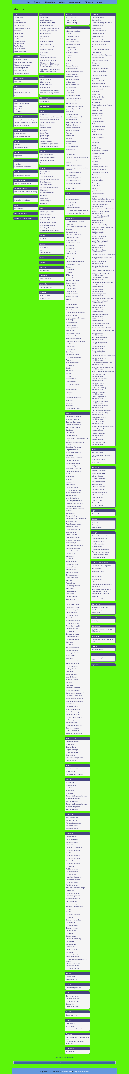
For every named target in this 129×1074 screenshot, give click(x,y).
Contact (70, 1058)
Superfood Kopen (71, 232)
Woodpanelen (70, 513)
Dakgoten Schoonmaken (74, 847)
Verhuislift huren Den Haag (48, 222)
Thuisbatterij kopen (72, 572)
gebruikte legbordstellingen (74, 106)
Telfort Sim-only (71, 17)
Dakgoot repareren (72, 949)
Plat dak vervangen (72, 885)
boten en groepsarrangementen (50, 119)
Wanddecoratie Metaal (73, 243)
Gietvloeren (69, 474)
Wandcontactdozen (72, 294)
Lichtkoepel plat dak (72, 653)
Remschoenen (44, 36)
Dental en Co (96, 63)
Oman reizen (44, 138)
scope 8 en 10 (70, 149)
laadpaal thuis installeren (48, 57)
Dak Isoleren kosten (98, 489)
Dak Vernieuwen (71, 874)
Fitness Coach (70, 976)
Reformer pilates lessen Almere (102, 105)
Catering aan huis (71, 760)
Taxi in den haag (45, 44)
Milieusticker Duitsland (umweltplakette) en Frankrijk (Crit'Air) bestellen (49, 64)
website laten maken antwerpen (102, 589)
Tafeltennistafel (71, 283)
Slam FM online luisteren (100, 68)
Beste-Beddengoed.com (22, 125)
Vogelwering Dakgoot (73, 586)
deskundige (96, 636)
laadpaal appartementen (74, 720)
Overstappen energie (98, 557)
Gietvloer (17, 20)
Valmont (68, 299)
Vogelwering (70, 556)
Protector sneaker (71, 336)
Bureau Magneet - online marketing (25, 192)
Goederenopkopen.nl (72, 36)
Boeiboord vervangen (73, 898)
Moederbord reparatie (99, 169)
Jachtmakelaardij (97, 89)
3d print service (71, 141)
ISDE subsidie (70, 484)
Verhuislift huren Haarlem (48, 217)
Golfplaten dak (70, 947)
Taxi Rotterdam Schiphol (22, 28)
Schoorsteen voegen (72, 607)
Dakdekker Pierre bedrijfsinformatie (103, 225)
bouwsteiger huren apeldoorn (49, 228)
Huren (42, 209)
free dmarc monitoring (73, 79)
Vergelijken (95, 467)
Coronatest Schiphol (20, 59)
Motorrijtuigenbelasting (47, 23)
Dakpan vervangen (72, 839)
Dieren (42, 236)
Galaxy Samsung (71, 23)
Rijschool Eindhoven (46, 25)
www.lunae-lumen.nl (46, 176)
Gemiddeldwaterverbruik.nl (100, 536)
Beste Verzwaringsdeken (22, 92)
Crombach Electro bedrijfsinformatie (103, 254)
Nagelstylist (18, 106)
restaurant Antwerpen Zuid (74, 758)
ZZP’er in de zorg (97, 39)
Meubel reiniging (71, 495)
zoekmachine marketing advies (102, 566)
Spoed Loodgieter (71, 561)
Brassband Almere (46, 220)
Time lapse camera (46, 184)
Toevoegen (37, 2)
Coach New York (97, 52)
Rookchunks (70, 744)
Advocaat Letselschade (73, 823)
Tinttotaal (43, 55)
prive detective (96, 177)
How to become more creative (49, 179)
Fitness (68, 973)
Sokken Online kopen (73, 333)
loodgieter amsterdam (73, 419)
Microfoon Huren (45, 214)
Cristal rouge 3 (70, 269)
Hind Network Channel (47, 157)
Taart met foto (70, 755)
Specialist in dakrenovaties (22, 183)
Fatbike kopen (70, 360)
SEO (93, 655)
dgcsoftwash (70, 704)
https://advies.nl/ (71, 202)
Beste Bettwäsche (20, 51)
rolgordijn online (71, 253)
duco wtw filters (71, 379)
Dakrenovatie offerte (72, 639)
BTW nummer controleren (22, 166)
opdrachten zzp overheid (74, 117)
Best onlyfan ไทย (97, 180)
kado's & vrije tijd (71, 315)
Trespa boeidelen (71, 674)
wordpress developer (72, 52)
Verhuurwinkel (18, 36)
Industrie (43, 292)
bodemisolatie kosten (72, 498)
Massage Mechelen (98, 57)
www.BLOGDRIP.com (73, 264)
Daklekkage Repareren (73, 447)
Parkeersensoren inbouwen (49, 39)
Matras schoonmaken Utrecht (49, 90)
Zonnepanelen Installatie (99, 538)
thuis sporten (70, 790)
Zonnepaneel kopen (72, 634)
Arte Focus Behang (72, 259)
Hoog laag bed (70, 433)
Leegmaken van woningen (74, 545)
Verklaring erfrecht (97, 649)
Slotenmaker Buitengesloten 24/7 (76, 698)
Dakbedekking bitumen (73, 896)
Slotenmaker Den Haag (73, 529)
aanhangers (44, 198)
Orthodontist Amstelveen (99, 31)
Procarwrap (44, 52)
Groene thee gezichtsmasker (101, 41)
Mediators (95, 145)
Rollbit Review (96, 28)
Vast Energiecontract (98, 544)
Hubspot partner (71, 188)
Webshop (17, 172)
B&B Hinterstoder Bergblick (23, 62)
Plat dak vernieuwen (98, 481)
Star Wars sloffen (97, 452)
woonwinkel (69, 371)
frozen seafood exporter (73, 122)
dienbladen (69, 387)
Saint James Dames (98, 459)
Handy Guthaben (71, 20)
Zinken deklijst (70, 655)
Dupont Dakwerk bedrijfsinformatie (103, 209)
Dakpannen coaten (72, 882)
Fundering (69, 602)
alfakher (17, 144)
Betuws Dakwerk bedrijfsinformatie (103, 371)
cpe (15, 95)
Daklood (68, 909)
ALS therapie (96, 102)
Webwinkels (70, 218)
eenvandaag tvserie (98, 36)
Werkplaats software (46, 41)
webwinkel (43, 284)
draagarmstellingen (72, 114)
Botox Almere (96, 175)
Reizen (42, 111)
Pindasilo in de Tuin (72, 769)
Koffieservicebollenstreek (22, 175)
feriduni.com (96, 94)
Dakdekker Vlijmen (72, 1015)
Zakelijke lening (71, 39)
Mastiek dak (70, 594)
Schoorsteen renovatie (73, 690)
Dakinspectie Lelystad (73, 460)
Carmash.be (44, 17)
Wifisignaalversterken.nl (73, 31)
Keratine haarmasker (72, 296)
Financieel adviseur (98, 153)
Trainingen (69, 111)
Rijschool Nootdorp (46, 33)
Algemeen (95, 665)
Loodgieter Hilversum (73, 537)
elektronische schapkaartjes (75, 1029)
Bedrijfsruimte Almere (73, 95)
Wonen (68, 413)
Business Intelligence (72, 42)
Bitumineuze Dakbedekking (74, 906)
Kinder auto (69, 224)
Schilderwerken (71, 569)
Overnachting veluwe (21, 68)
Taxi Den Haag (19, 17)
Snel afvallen (96, 78)
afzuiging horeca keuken (74, 165)
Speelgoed (69, 272)
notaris (16, 197)
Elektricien (69, 642)
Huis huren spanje (20, 70)
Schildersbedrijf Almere (73, 357)
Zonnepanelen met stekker (100, 549)
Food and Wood (45, 87)
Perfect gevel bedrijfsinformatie (102, 201)
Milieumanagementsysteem (74, 71)
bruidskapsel (96, 140)
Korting (16, 87)
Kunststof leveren (71, 119)
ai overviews (70, 793)
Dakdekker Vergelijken (73, 610)
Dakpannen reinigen (72, 904)
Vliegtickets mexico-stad (22, 65)
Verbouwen (70, 993)
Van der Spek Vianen (47, 212)
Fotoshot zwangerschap (99, 610)
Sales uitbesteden (71, 101)
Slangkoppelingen (71, 251)
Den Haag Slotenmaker (73, 422)
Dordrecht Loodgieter (72, 728)
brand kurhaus (70, 154)
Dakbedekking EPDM (73, 863)
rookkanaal (69, 671)
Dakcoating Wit (71, 944)
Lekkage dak (70, 890)
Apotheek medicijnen (98, 83)
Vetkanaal (95, 161)
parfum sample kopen (73, 408)
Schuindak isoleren (72, 564)
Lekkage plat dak (97, 476)
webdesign (43, 276)
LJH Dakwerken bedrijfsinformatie (102, 282)
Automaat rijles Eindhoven (48, 31)
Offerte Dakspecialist (72, 551)
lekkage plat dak (97, 500)
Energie (94, 533)
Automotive (70, 1048)
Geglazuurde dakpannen (100, 492)
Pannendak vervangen (73, 712)
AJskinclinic (18, 111)
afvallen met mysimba (73, 798)
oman (16, 205)
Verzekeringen (45, 106)
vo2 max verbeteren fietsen (100, 49)
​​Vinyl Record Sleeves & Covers (76, 227)
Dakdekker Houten (72, 435)
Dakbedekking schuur (73, 858)
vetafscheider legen (72, 160)
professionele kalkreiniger (22, 136)
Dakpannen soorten (72, 1001)
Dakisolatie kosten (72, 650)
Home (28, 2)
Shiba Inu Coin (96, 514)
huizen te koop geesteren (74, 458)
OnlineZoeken (44, 174)
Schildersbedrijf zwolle (73, 548)
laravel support (70, 1026)
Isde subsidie (70, 482)
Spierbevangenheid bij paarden (102, 55)
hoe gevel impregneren (73, 490)
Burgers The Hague (72, 750)
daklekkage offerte (72, 679)
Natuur (68, 766)
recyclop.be (18, 155)
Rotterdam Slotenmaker (73, 424)
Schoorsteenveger (72, 628)
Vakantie (17, 56)
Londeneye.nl (44, 114)
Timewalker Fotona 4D (99, 126)
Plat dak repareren (72, 912)
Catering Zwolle (71, 747)
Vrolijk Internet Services (81, 1071)
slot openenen (44, 270)
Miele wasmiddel (19, 90)
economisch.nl (44, 101)
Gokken (43, 244)
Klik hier (94, 196)
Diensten (43, 267)
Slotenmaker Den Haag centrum (76, 518)
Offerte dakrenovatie (98, 487)
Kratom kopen (70, 245)
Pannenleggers (19, 180)
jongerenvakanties (46, 141)
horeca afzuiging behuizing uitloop (77, 157)
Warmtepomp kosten (72, 661)
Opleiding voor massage (99, 525)
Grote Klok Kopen (71, 240)
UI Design (69, 58)
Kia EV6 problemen (72, 801)
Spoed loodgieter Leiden (74, 725)
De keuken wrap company (74, 503)
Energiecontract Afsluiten (100, 554)
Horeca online (70, 152)
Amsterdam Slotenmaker (74, 733)
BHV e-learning (97, 527)
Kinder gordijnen (71, 291)
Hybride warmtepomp (73, 620)
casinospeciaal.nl (45, 252)
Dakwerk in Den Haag (73, 968)
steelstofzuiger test (46, 287)
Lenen (68, 194)
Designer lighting (71, 516)
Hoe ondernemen (71, 186)
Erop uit (43, 152)
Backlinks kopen (71, 175)
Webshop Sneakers (72, 328)
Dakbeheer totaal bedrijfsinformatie (103, 199)
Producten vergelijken (99, 470)
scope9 (68, 144)
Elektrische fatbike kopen (74, 338)
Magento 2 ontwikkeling (73, 44)
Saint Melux (70, 352)
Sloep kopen (96, 183)
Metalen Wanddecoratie (73, 235)
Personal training (71, 979)
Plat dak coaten (71, 853)
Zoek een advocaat (72, 817)
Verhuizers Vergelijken (99, 473)
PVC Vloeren (70, 645)
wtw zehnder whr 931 (73, 384)
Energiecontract (97, 546)
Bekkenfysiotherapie (98, 124)
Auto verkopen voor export (48, 60)
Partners (17, 161)
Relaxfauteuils (44, 203)
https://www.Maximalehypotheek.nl (77, 210)
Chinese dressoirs (71, 535)
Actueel (42, 76)
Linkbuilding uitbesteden (73, 172)
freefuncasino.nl (45, 247)
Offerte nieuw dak (97, 495)
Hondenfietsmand (45, 239)
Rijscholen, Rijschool (46, 49)
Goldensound (70, 365)
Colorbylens (70, 248)
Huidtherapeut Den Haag (100, 60)
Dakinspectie (70, 631)
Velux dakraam (71, 599)
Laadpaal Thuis (71, 567)
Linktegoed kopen (50, 2)
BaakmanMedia (67, 1071)
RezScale (69, 133)
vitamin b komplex (71, 395)
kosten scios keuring (72, 146)
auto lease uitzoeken (46, 20)
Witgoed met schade (72, 280)
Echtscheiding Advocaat (73, 987)
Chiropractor (44, 190)
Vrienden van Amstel (46, 155)
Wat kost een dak (97, 505)
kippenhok (43, 195)
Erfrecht (94, 646)
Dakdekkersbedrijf (97, 497)
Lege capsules (70, 346)
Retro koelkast (70, 349)
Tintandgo (69, 479)
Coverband (43, 163)
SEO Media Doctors (98, 571)
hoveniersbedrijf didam (73, 466)
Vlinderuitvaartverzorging (100, 172)
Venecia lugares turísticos (100, 167)
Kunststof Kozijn (71, 559)
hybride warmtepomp (47, 193)
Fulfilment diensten (72, 125)
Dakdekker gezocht (72, 1012)
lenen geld (69, 205)
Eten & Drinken (71, 738)
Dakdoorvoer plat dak (73, 879)
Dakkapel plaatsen (72, 666)
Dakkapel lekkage (71, 861)
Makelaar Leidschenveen (74, 468)
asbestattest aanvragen (73, 709)
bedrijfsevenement (20, 214)
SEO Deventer (96, 568)
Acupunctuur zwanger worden (49, 93)
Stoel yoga (95, 522)
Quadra (68, 34)
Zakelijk (68, 28)
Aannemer (69, 1034)
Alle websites (89, 2)
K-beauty (69, 229)
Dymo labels (70, 93)
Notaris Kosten (96, 148)
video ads (95, 582)
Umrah (42, 125)
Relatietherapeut (97, 159)
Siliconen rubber (97, 484)
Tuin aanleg (69, 658)
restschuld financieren (73, 207)
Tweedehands (19, 78)
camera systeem (71, 532)
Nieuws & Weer (45, 98)
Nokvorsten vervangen (73, 893)
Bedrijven (69, 1020)
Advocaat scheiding (72, 828)
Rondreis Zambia (45, 127)
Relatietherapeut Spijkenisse (101, 86)
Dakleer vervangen (72, 842)
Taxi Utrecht (18, 39)
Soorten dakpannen (72, 996)
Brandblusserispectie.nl (73, 178)
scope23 (68, 162)
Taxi (15, 14)
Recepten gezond (71, 304)
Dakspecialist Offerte (72, 604)
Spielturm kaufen (19, 48)
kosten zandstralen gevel (74, 492)
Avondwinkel (96, 156)
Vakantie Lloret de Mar (21, 73)
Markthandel (18, 81)
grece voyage (44, 136)
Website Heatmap (71, 103)
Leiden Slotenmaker (72, 730)
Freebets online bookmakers (75, 261)
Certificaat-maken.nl (98, 17)
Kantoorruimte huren (72, 85)
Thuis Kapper (96, 621)
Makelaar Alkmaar (71, 521)
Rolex (68, 302)
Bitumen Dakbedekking (73, 939)
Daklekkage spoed (72, 706)
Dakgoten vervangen (72, 623)
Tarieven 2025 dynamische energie (77, 796)
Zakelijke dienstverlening (100, 562)
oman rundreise (19, 208)
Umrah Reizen (44, 133)
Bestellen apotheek (98, 129)
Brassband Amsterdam (47, 225)
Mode (94, 449)
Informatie (95, 14)
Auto (41, 14)
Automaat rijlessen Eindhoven (49, 28)
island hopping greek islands (49, 144)
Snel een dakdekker (72, 575)
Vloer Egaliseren (71, 677)
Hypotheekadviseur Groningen (75, 213)
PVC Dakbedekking (72, 869)
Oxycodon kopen (97, 113)
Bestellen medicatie (98, 132)
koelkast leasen (71, 82)
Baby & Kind (96, 604)
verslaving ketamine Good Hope (24, 120)
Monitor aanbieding (46, 85)
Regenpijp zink (70, 583)
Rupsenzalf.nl (70, 771)
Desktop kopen (71, 286)
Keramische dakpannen (73, 877)
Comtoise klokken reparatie (49, 187)
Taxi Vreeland (18, 46)
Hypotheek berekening (73, 199)
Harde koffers (70, 330)
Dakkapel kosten (71, 837)
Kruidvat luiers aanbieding (100, 607)
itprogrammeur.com (98, 33)
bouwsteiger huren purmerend (49, 230)
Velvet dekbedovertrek (73, 237)
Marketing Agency (20, 188)
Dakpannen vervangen (73, 914)
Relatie (68, 984)
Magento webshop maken (74, 50)
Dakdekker (69, 834)
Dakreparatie (70, 941)
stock (67, 63)
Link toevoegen (60, 1058)
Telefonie (69, 14)
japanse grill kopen (20, 133)
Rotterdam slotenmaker (73, 506)
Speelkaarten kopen (72, 354)
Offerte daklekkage (72, 577)
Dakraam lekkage (71, 596)
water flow (17, 164)
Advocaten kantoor (72, 826)
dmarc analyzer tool (72, 76)
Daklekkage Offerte (72, 615)
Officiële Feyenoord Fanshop (75, 221)
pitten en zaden (71, 288)
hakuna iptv (95, 188)
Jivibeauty (95, 108)
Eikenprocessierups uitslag (74, 774)
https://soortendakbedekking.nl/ (76, 888)
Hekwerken (69, 685)
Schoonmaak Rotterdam (74, 452)
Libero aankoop (45, 82)
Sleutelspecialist (45, 182)
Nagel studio (18, 109)
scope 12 (69, 138)
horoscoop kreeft (97, 110)
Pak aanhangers (45, 201)
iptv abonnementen (98, 193)
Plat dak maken (71, 930)
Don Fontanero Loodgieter (74, 701)
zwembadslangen (71, 322)
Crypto (94, 511)
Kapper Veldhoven (98, 137)
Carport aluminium (72, 450)
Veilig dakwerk (70, 1023)
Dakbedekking (70, 922)
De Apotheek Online (98, 97)
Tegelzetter (69, 618)
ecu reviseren (70, 1052)
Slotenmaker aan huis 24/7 (74, 696)
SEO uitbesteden (71, 87)
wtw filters (69, 373)
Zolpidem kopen (97, 116)
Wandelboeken (71, 344)
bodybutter (17, 31)
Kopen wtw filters (71, 389)
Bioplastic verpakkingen (73, 98)
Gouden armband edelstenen (75, 312)
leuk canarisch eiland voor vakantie (51, 117)
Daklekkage (70, 455)
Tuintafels (69, 267)
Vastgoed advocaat (98, 121)
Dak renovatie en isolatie (74, 717)
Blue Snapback (96, 462)
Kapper (94, 618)
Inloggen (99, 2)
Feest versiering (71, 325)
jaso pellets (69, 400)
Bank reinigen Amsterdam (74, 501)
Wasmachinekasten (72, 526)
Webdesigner (70, 788)
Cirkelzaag (69, 430)
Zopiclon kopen (97, 118)
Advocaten (69, 814)
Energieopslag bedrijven (73, 183)
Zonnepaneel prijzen (98, 541)
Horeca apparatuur (72, 68)
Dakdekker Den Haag (73, 463)
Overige (43, 168)
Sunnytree (69, 392)
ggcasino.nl (43, 250)
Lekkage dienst (71, 669)
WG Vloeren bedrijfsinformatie (101, 410)
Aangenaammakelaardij (73, 471)
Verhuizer (69, 682)
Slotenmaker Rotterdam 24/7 (75, 693)
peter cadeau (96, 612)
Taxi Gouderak (19, 33)
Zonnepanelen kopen (72, 663)
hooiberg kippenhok (72, 362)
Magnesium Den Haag (21, 103)
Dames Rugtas (71, 310)
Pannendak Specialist (73, 626)
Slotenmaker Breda (72, 722)
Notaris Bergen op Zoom (22, 200)
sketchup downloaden (73, 130)
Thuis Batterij (70, 588)
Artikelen (62, 2)
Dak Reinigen (70, 553)
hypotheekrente (71, 197)
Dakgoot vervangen (72, 928)
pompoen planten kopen (73, 397)
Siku (67, 256)
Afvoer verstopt (71, 543)
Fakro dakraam (71, 591)
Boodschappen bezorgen (100, 150)
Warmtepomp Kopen (72, 647)
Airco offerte (70, 90)
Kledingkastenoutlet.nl (73, 427)
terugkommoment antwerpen (49, 47)
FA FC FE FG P (45, 295)
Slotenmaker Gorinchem (74, 416)
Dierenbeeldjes (96, 20)
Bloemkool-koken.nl (72, 741)
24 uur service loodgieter (74, 540)
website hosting (71, 47)
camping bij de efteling (47, 160)
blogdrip (68, 60)
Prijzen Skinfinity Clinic (99, 81)
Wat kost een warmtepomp (100, 552)
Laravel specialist (45, 279)
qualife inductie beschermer (100, 191)
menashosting (70, 782)
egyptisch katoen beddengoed (75, 341)
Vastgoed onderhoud (72, 637)
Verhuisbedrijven (71, 612)
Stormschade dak (71, 901)
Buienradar (18, 117)
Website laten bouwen (73, 127)
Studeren (95, 519)
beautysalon (96, 142)
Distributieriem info (20, 23)
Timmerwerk (70, 476)
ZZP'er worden (45, 171)
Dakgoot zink (70, 1004)
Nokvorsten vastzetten (73, 688)
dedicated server (71, 785)
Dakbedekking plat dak (73, 855)
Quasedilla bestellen (72, 752)
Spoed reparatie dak (98, 479)
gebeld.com (95, 65)
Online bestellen (97, 134)
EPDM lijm (69, 275)
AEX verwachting (19, 25)
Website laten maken (21, 147)
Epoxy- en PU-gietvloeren (23, 218)
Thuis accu (69, 580)
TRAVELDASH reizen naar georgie (25, 122)
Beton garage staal (72, 487)
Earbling (68, 368)
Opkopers (69, 55)
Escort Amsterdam (46, 79)
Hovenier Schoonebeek (73, 1007)
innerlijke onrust (97, 99)
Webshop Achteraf (72, 307)
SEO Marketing (96, 576)
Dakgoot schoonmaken (73, 920)
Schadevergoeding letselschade (102, 23)
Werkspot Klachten (98, 25)
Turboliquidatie (70, 136)
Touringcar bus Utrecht (47, 122)
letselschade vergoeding (99, 75)
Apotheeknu (95, 91)
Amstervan (43, 130)
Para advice (95, 47)
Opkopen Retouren (72, 66)
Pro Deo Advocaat (72, 820)
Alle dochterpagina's (75, 2)
